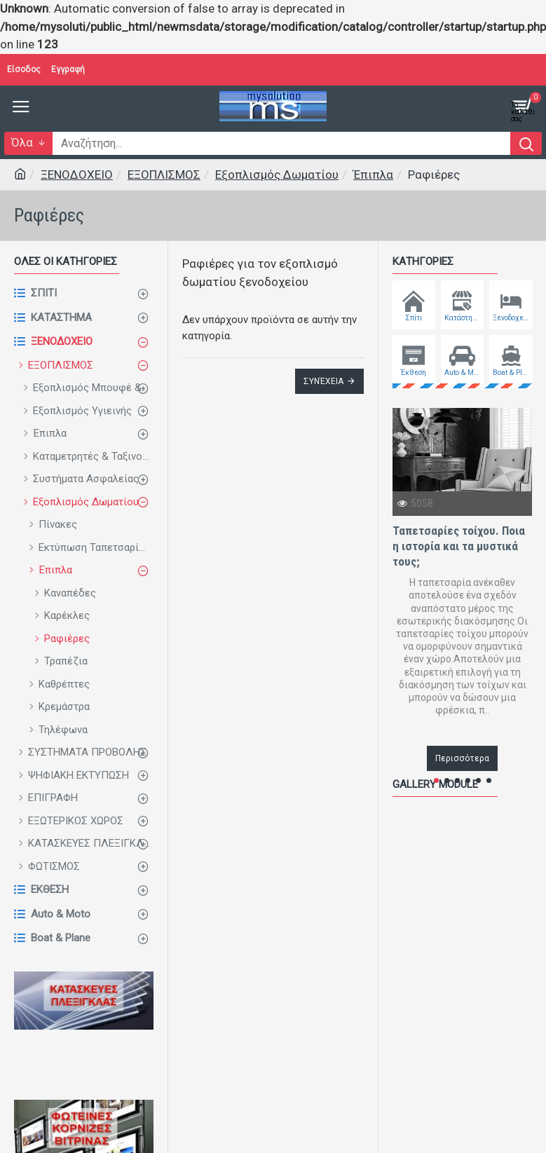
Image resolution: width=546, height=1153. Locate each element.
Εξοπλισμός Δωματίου (277, 175)
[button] (436, 780)
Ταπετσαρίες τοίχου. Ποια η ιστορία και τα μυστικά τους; (459, 546)
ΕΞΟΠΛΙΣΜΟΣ (164, 175)
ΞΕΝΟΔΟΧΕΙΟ (77, 175)
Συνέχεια (323, 381)
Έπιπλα (373, 175)
